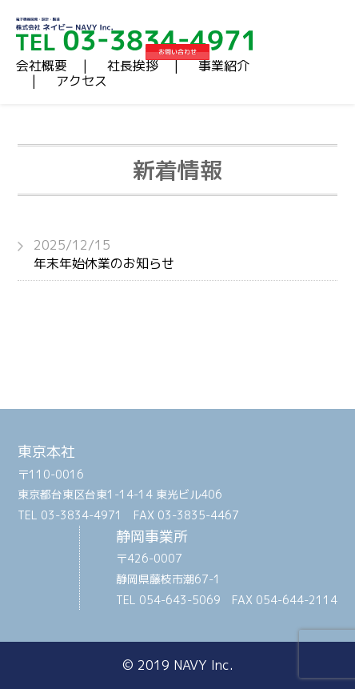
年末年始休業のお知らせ (185, 253)
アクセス (81, 81)
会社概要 (41, 65)
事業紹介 (223, 65)
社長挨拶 (132, 65)
